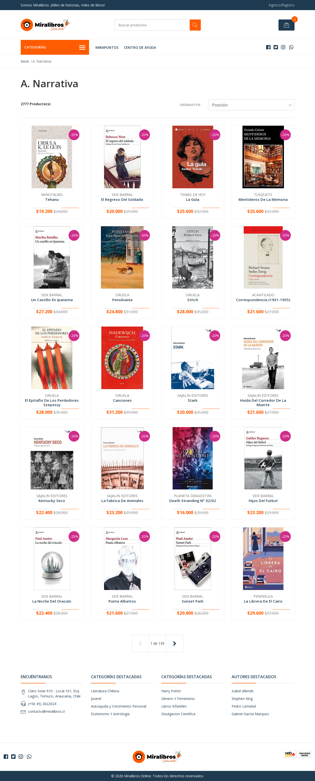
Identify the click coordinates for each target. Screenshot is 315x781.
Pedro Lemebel (244, 706)
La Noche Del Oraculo (51, 601)
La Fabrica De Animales (122, 500)
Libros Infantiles (174, 706)
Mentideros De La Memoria (263, 199)
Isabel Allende (243, 691)
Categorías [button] (55, 47)
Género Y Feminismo (178, 698)
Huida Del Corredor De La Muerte (263, 402)
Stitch (192, 299)
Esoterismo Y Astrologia (110, 714)
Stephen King (242, 698)
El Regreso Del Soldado (122, 199)
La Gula (192, 199)
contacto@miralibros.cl (46, 711)
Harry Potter (171, 691)
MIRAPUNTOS (106, 47)
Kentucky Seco (51, 500)
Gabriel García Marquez (250, 714)
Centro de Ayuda (140, 47)
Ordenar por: (190, 105)
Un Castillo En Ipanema (52, 299)
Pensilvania (122, 299)
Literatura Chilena (105, 691)
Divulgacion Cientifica (178, 714)
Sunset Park (193, 601)
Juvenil (96, 698)
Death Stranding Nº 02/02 (192, 500)
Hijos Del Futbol (263, 500)
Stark (193, 400)
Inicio (25, 61)
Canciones (122, 400)
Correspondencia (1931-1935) (263, 299)
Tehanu (52, 199)
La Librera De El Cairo (263, 601)
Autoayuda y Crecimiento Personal (118, 706)
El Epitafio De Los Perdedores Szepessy (52, 402)
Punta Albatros (122, 601)
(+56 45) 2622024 (42, 703)
